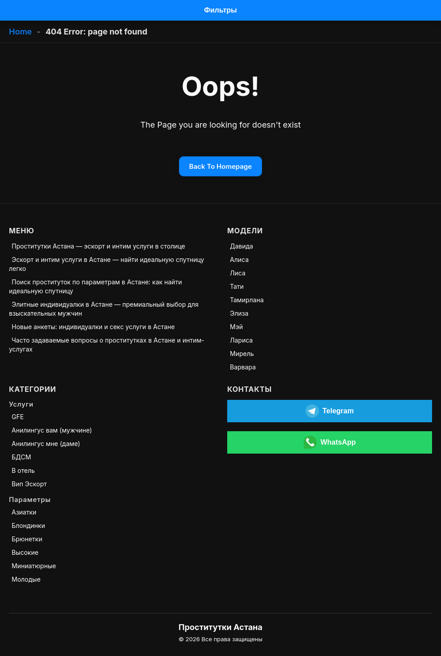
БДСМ (21, 457)
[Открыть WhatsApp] (329, 442)
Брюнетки (27, 539)
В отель (23, 470)
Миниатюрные (34, 566)
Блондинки (28, 525)
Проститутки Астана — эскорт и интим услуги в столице (98, 246)
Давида (241, 246)
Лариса (241, 340)
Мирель (242, 353)
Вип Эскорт (29, 484)
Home (20, 31)
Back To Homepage (220, 166)
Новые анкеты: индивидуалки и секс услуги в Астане (93, 326)
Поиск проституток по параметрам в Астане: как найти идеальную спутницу (95, 286)
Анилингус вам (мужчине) (52, 430)
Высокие (25, 552)
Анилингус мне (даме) (46, 443)
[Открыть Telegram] (329, 411)
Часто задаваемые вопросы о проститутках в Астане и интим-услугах (106, 344)
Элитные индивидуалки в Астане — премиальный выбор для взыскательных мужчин (104, 308)
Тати (237, 286)
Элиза (239, 313)
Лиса (238, 273)
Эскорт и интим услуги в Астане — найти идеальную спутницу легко (106, 264)
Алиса (239, 259)
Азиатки (24, 512)
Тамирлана (247, 300)
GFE (18, 416)
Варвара (243, 367)
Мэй (236, 326)
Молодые (26, 579)
